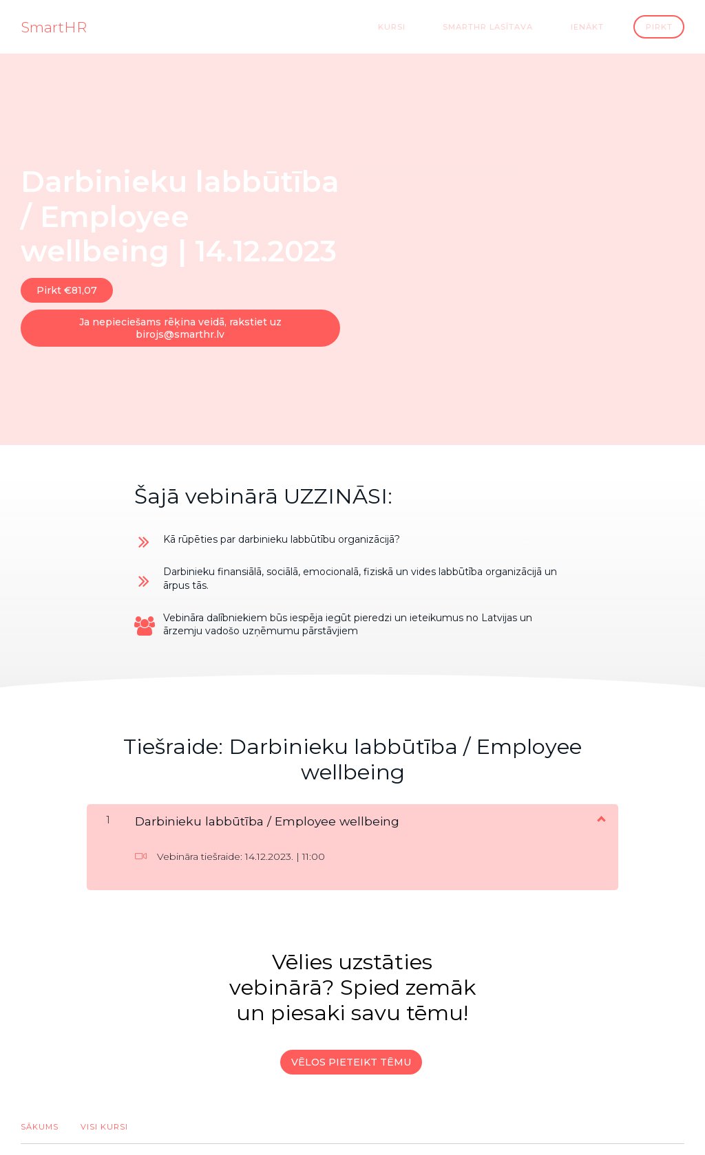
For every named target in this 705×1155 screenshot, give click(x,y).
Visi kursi (104, 1105)
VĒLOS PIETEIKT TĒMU (348, 1047)
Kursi (432, 26)
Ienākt (596, 26)
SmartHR (54, 26)
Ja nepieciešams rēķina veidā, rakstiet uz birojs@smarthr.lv (177, 320)
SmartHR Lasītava (513, 26)
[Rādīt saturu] (600, 804)
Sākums (40, 1105)
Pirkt (659, 26)
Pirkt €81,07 (66, 289)
